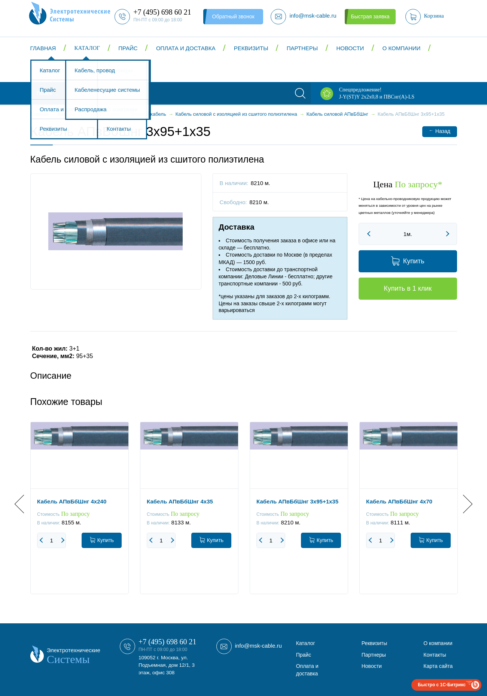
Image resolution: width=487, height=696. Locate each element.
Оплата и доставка (186, 48)
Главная (43, 48)
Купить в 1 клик (408, 288)
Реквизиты (251, 48)
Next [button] (463, 503)
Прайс (127, 48)
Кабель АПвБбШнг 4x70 (399, 501)
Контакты (54, 70)
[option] (79, 513)
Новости (350, 48)
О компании (402, 48)
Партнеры (302, 48)
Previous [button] (24, 503)
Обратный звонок (233, 16)
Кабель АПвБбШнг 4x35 (180, 501)
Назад (439, 131)
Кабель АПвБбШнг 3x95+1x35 (297, 501)
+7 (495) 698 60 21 (168, 642)
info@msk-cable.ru (258, 645)
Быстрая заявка (370, 16)
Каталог (87, 48)
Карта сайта (438, 666)
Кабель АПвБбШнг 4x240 (71, 501)
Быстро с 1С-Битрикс (442, 684)
